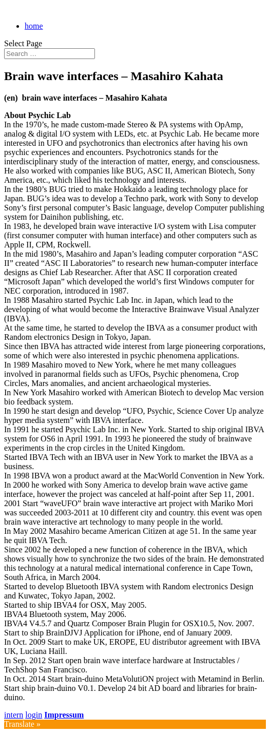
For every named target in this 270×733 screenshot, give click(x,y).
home (34, 26)
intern (13, 714)
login (33, 714)
